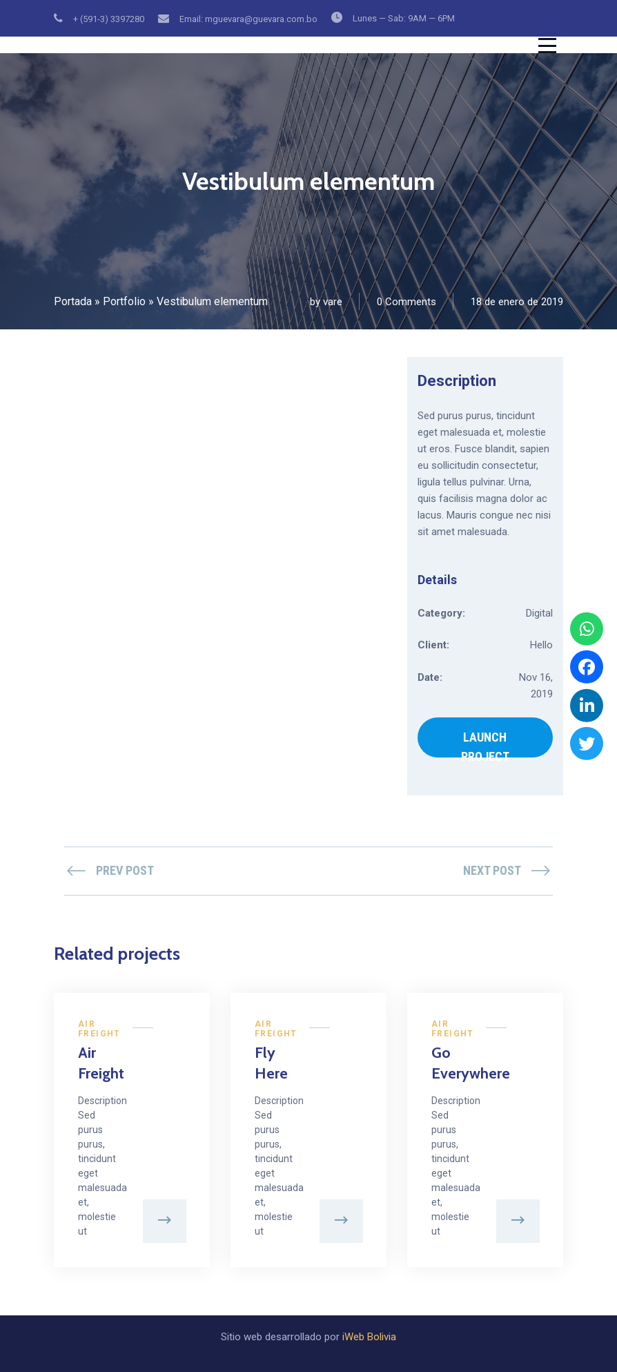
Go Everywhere (449, 1062)
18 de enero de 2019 (517, 302)
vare (332, 302)
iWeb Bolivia (369, 1337)
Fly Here (271, 1062)
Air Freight (99, 1028)
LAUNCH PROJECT (485, 743)
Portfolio (124, 301)
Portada (73, 301)
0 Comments (406, 302)
